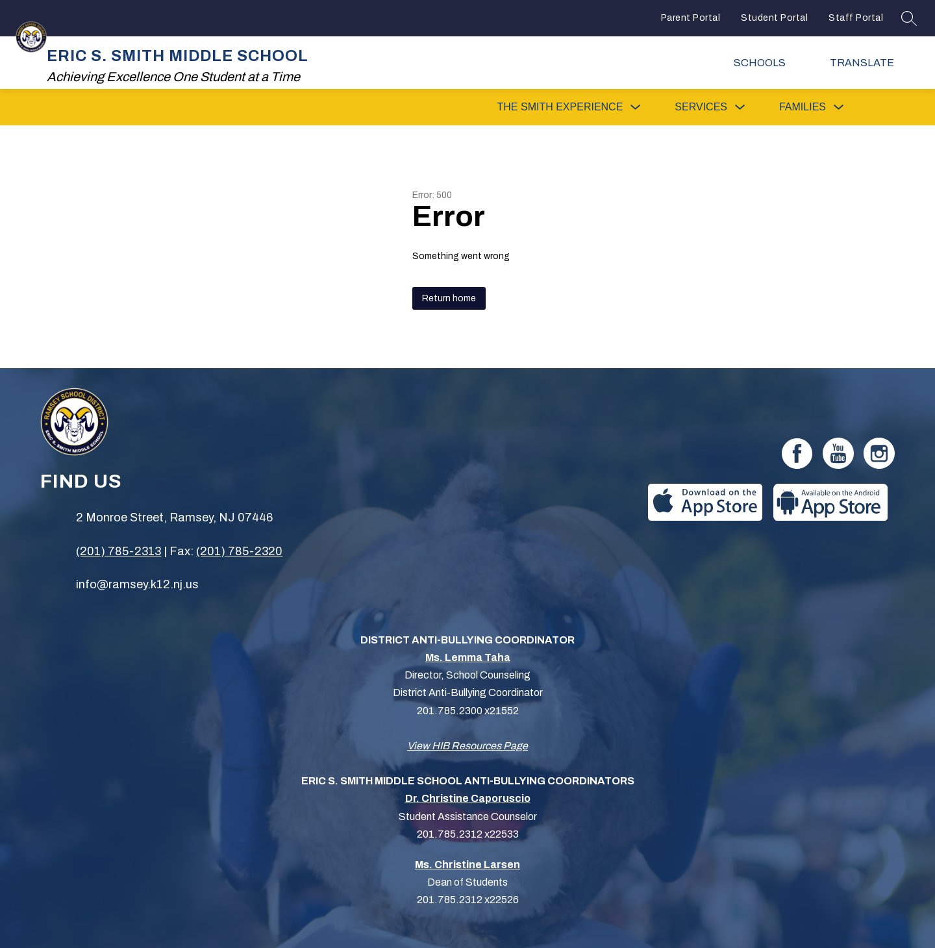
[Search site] (909, 18)
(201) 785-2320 (239, 551)
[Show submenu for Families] (802, 107)
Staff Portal (856, 18)
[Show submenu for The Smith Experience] (560, 107)
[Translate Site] (870, 63)
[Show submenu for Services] (701, 107)
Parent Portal (691, 18)
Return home (449, 298)
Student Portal (774, 18)
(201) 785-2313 (118, 551)
